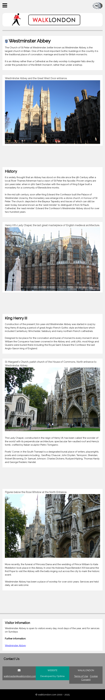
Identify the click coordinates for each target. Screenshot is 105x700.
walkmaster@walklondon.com (20, 676)
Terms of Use (81, 676)
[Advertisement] (52, 156)
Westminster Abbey (15, 645)
